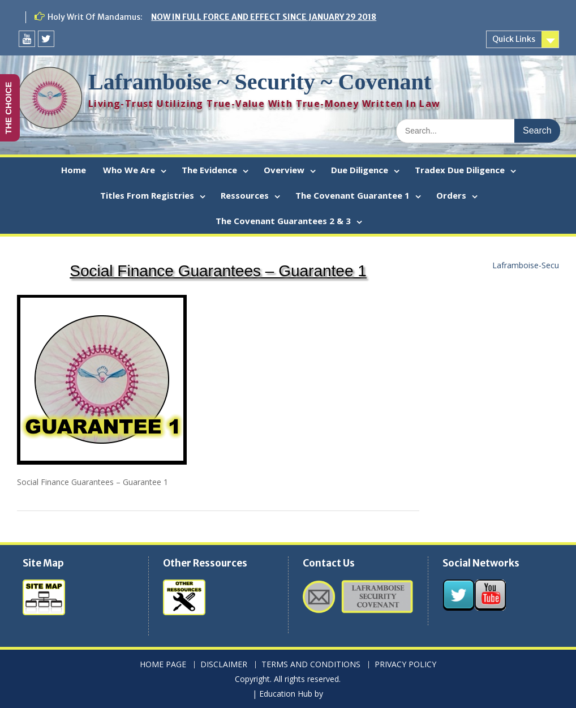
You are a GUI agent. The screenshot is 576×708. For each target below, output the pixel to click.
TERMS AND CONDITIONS (310, 664)
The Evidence (209, 169)
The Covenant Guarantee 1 (352, 195)
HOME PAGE (163, 664)
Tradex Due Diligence (460, 169)
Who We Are (129, 169)
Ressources (245, 195)
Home (73, 169)
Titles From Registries (147, 195)
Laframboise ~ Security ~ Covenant (259, 82)
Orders (451, 195)
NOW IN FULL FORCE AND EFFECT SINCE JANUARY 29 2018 (263, 17)
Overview (284, 169)
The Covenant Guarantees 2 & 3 (283, 220)
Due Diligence (359, 169)
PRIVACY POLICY (405, 664)
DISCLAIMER (223, 664)
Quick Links (513, 39)
